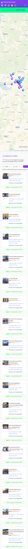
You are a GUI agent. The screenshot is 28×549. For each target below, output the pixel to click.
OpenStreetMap (16, 150)
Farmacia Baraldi (13, 278)
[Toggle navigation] (25, 5)
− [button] (2, 18)
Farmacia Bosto (13, 469)
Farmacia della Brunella (15, 489)
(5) (18, 175)
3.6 (10, 385)
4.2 (10, 196)
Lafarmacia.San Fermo (15, 509)
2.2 (10, 175)
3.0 (10, 342)
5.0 (10, 216)
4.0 (10, 535)
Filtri (25, 166)
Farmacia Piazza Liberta (15, 174)
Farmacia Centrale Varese (15, 341)
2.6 (10, 322)
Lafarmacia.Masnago (14, 234)
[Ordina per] (7, 166)
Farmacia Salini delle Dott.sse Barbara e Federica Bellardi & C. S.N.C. (16, 531)
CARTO (26, 150)
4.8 (10, 511)
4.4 (10, 236)
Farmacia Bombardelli (14, 194)
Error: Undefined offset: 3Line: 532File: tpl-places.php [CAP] (18, 166)
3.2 (10, 450)
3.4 (10, 260)
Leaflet (10, 150)
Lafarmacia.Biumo (13, 214)
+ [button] (2, 16)
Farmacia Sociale (13, 298)
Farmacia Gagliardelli (14, 383)
